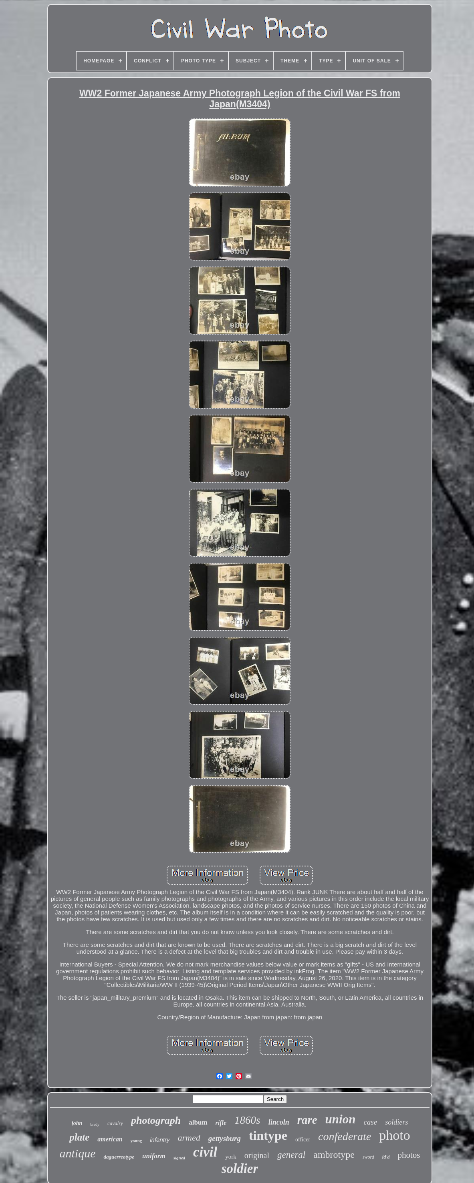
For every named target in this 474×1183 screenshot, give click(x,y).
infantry (159, 1139)
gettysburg (224, 1138)
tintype (268, 1135)
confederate (344, 1136)
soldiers (396, 1122)
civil (205, 1152)
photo (394, 1135)
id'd (386, 1157)
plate (79, 1137)
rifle (221, 1122)
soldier (240, 1168)
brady (94, 1124)
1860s (247, 1120)
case (370, 1122)
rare (307, 1119)
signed (179, 1157)
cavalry (115, 1123)
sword (368, 1157)
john (77, 1123)
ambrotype (334, 1154)
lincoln (278, 1122)
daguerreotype (118, 1157)
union (340, 1119)
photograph (156, 1120)
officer (302, 1140)
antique (77, 1153)
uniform (153, 1156)
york (230, 1156)
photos (408, 1155)
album (198, 1122)
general (291, 1155)
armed (188, 1138)
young (136, 1140)
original (256, 1155)
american (109, 1139)
